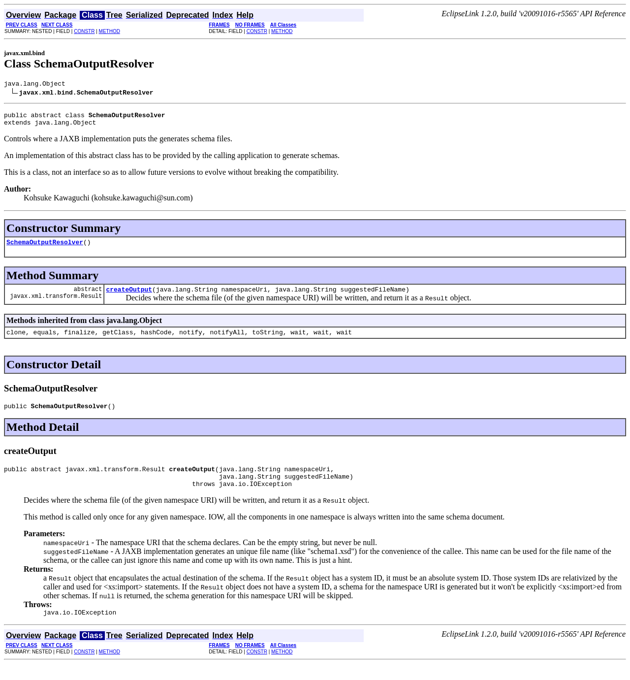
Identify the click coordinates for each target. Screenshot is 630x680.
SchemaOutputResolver (44, 247)
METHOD (109, 31)
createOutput (129, 296)
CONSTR (84, 31)
